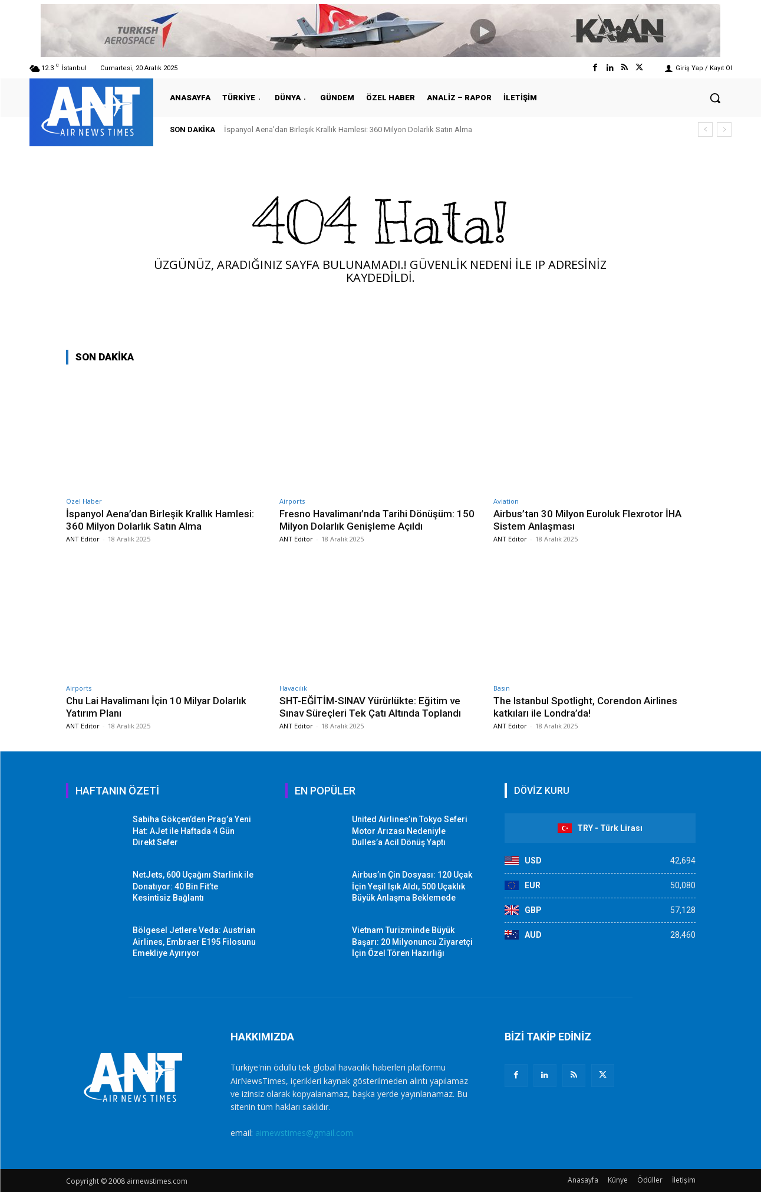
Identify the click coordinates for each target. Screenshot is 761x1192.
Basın (501, 688)
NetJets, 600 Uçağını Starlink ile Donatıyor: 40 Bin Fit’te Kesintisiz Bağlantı (193, 886)
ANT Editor (83, 538)
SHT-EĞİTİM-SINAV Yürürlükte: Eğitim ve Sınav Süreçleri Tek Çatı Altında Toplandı (371, 706)
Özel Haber (84, 501)
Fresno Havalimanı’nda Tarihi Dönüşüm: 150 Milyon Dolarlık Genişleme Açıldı (377, 519)
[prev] (705, 129)
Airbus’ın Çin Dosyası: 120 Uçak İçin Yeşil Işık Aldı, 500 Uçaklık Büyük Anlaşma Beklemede (412, 886)
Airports (292, 501)
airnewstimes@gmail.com (304, 1132)
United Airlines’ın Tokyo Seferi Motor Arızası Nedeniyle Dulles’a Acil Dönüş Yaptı (409, 831)
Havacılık (293, 688)
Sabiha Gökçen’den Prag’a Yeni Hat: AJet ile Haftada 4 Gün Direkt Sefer (192, 831)
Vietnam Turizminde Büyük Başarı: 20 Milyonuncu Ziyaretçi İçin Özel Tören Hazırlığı (412, 941)
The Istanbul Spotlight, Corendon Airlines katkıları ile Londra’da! (585, 706)
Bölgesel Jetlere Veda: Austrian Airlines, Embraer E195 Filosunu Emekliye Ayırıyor (194, 941)
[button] (715, 98)
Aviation (506, 501)
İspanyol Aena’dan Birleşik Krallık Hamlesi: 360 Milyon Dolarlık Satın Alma (348, 129)
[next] (724, 129)
